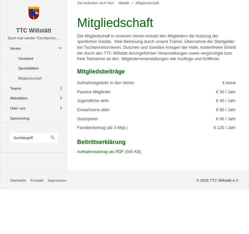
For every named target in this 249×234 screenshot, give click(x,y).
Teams (15, 88)
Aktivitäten (19, 98)
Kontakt (36, 180)
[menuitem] (35, 63)
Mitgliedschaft (30, 78)
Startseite (18, 180)
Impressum (57, 180)
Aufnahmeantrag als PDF (100, 151)
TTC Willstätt (33, 30)
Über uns (18, 108)
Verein (15, 48)
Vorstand (25, 58)
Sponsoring (20, 118)
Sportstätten (28, 68)
